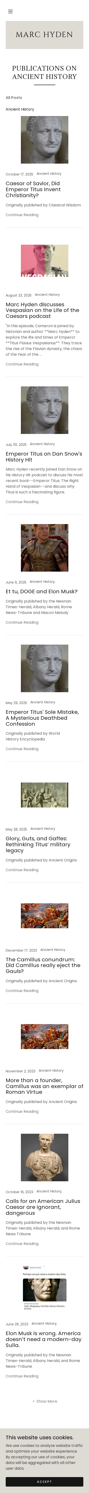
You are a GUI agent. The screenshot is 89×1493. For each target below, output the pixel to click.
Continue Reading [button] (22, 215)
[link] (44, 34)
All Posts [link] (14, 97)
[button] (10, 11)
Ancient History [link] (20, 109)
